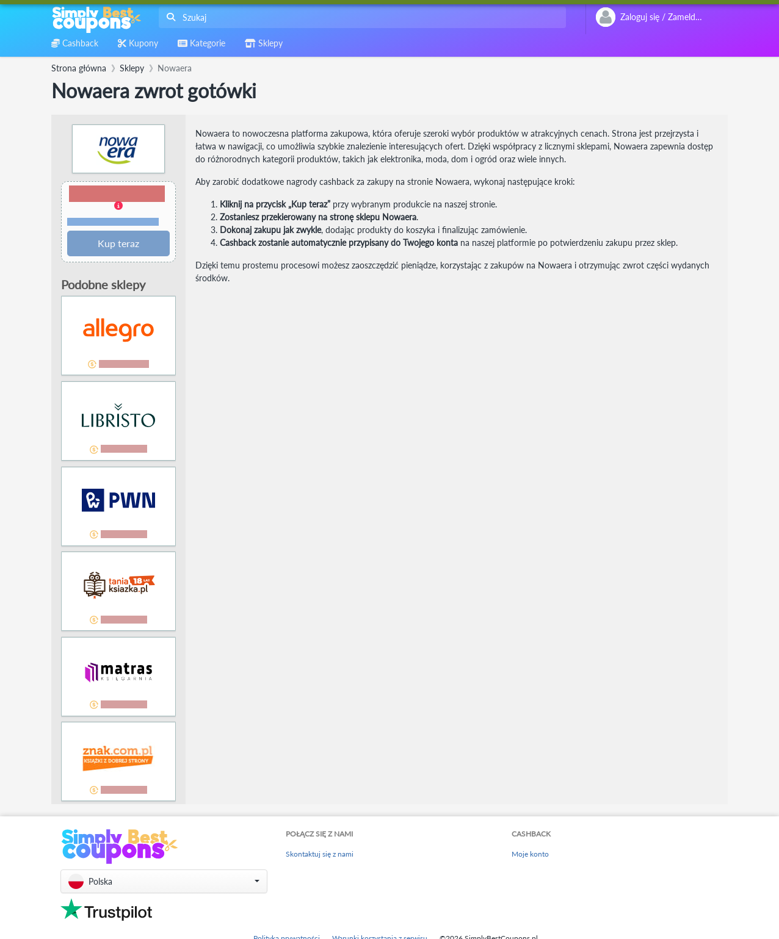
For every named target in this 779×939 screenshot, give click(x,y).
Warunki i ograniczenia (112, 222)
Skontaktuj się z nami (319, 853)
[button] (118, 206)
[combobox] (360, 17)
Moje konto (530, 853)
